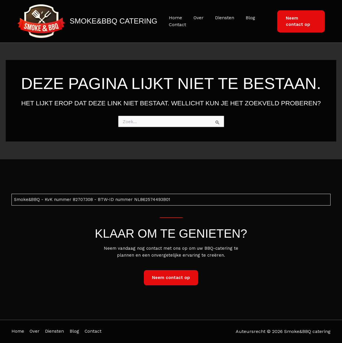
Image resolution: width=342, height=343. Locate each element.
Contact (176, 24)
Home (174, 17)
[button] (299, 21)
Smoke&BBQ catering (113, 21)
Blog (242, 17)
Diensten (218, 17)
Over (195, 17)
